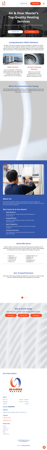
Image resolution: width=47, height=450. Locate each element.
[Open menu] (44, 3)
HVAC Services (12, 67)
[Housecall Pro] (26, 445)
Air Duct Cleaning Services (34, 68)
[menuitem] (23, 426)
